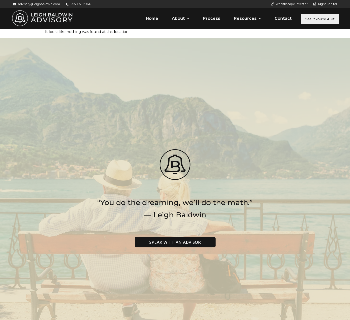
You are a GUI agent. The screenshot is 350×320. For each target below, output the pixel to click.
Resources (238, 19)
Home (143, 19)
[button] (172, 19)
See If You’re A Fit (316, 19)
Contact (274, 19)
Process (202, 19)
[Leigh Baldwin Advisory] (42, 18)
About (171, 19)
